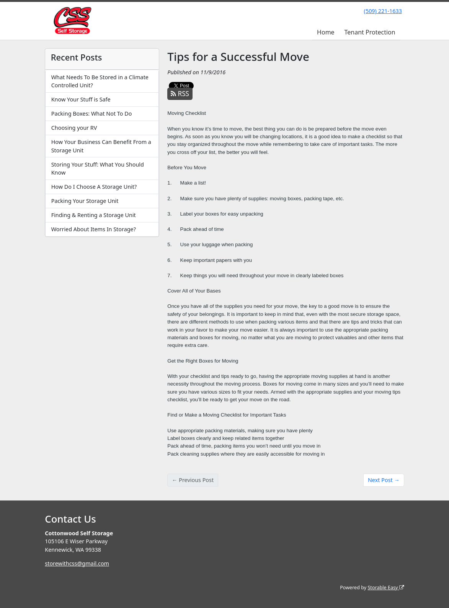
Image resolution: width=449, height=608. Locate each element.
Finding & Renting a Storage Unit (93, 215)
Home (326, 32)
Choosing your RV (74, 127)
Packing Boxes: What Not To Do (91, 113)
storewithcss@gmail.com (77, 563)
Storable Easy (385, 587)
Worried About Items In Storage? (93, 229)
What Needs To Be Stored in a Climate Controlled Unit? (100, 81)
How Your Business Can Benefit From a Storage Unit (101, 146)
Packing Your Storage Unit (85, 200)
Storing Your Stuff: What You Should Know (97, 169)
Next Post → (384, 480)
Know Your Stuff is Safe (81, 99)
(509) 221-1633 (383, 11)
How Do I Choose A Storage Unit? (94, 186)
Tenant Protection (370, 32)
